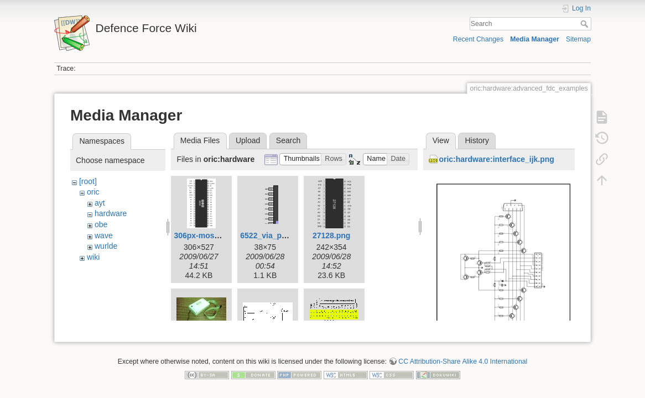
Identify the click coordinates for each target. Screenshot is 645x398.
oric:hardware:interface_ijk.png (496, 159)
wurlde (106, 246)
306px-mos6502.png (211, 235)
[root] (88, 181)
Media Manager (534, 39)
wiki (93, 257)
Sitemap (578, 39)
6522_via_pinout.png (278, 235)
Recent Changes (478, 39)
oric (93, 191)
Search (585, 24)
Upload (248, 140)
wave (104, 235)
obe (101, 224)
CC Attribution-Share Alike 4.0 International (462, 357)
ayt (100, 202)
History (477, 140)
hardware (111, 213)
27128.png (331, 235)
